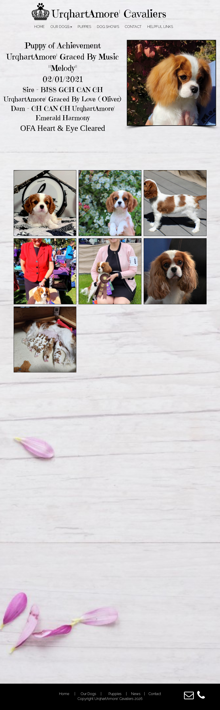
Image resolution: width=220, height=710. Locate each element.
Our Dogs (89, 694)
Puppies (115, 694)
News (135, 694)
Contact (154, 694)
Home (64, 694)
